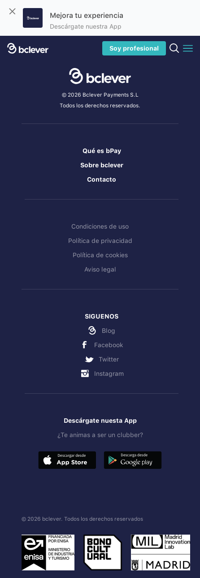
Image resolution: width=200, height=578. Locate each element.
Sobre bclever (101, 165)
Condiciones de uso (100, 226)
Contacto (101, 179)
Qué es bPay (102, 150)
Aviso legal (100, 269)
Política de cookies (100, 255)
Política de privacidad (100, 240)
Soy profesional (134, 48)
